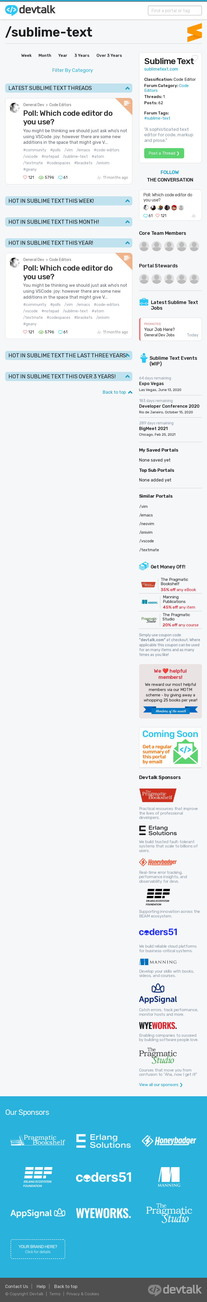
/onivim (102, 163)
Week (26, 55)
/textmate (33, 163)
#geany (30, 169)
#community (34, 150)
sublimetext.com (161, 69)
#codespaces (58, 163)
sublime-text (51, 32)
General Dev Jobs (159, 335)
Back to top (114, 392)
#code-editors (106, 150)
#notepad (50, 156)
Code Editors (60, 105)
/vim (68, 150)
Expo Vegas (151, 383)
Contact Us (16, 1286)
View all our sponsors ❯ (161, 1084)
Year (62, 55)
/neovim (146, 524)
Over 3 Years (109, 55)
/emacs (83, 150)
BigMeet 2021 (153, 428)
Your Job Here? (159, 329)
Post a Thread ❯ (164, 153)
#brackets (83, 163)
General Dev (33, 105)
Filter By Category (72, 70)
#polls (55, 150)
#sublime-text (157, 118)
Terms (55, 1293)
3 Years (81, 55)
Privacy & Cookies (82, 1293)
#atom (98, 156)
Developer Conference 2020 (169, 406)
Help (41, 1286)
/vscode (30, 156)
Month (45, 55)
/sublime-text (75, 156)
